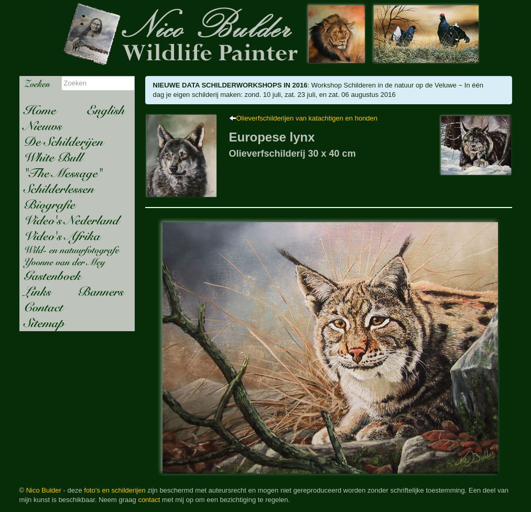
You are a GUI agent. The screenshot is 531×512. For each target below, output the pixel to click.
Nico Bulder (43, 490)
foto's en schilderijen (114, 490)
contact (149, 500)
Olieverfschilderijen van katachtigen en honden (307, 118)
